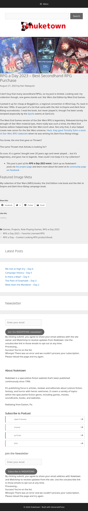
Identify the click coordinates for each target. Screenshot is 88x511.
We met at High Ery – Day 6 (19, 268)
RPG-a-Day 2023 (51, 229)
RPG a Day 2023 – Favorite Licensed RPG (24, 233)
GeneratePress (57, 507)
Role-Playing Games (31, 229)
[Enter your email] (23, 322)
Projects (15, 229)
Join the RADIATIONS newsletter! (25, 331)
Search (76, 16)
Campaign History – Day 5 (18, 272)
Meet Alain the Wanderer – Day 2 (22, 284)
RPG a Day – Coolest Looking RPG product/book (27, 237)
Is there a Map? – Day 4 (17, 276)
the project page (24, 166)
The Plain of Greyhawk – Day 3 (21, 280)
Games (6, 229)
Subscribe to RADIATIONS (21, 471)
